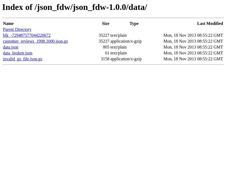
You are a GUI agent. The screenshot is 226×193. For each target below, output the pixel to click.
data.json (10, 47)
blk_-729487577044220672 (27, 35)
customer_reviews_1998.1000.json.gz (35, 41)
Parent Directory (17, 29)
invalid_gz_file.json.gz (22, 59)
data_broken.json (17, 53)
